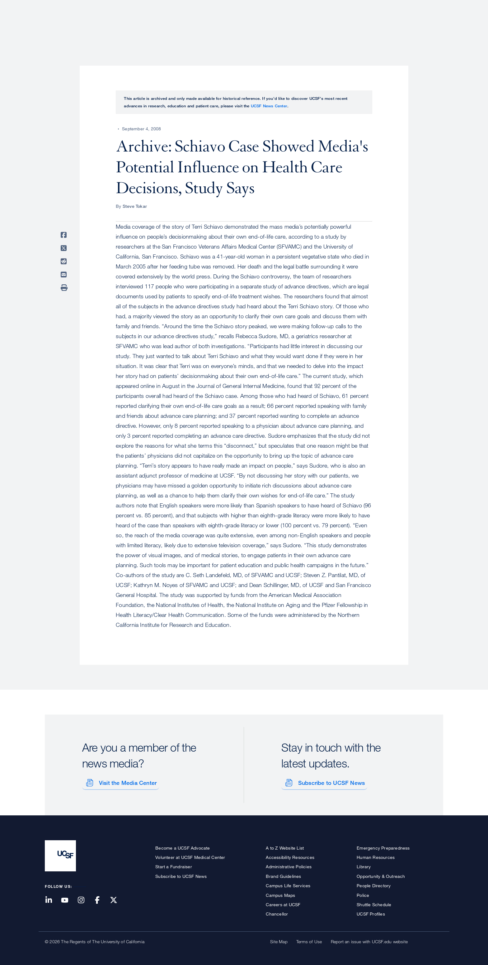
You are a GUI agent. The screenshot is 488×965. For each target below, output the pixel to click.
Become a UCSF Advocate (182, 846)
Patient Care (281, 26)
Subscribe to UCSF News (329, 780)
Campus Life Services (288, 884)
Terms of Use (309, 939)
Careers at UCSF (283, 902)
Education (356, 26)
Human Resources (376, 855)
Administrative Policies (289, 865)
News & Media (397, 26)
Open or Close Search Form (432, 27)
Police (363, 893)
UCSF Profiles (371, 912)
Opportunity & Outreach (381, 874)
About (246, 26)
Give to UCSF (420, 6)
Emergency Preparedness (383, 846)
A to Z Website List (285, 846)
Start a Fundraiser (173, 865)
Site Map (279, 939)
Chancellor (277, 912)
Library (364, 865)
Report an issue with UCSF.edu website (369, 939)
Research (319, 26)
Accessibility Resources (290, 855)
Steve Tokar (135, 206)
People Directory (374, 884)
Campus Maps (280, 893)
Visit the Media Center (126, 780)
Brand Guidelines (283, 874)
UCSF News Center (269, 105)
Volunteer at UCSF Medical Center (190, 855)
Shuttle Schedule (374, 902)
